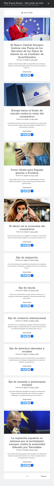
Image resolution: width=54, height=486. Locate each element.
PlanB (26, 60)
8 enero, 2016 (34, 450)
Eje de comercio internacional (27, 318)
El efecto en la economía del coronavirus (27, 210)
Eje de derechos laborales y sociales (27, 350)
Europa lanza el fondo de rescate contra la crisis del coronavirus (27, 94)
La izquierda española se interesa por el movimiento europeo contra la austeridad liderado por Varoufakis (27, 422)
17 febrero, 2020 (34, 260)
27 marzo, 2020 (33, 175)
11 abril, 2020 (34, 119)
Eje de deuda (27, 288)
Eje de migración (27, 257)
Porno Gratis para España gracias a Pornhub (27, 154)
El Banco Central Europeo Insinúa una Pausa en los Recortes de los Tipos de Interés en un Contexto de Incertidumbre (27, 29)
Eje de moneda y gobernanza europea (27, 383)
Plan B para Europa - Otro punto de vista (23, 3)
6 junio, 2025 (33, 60)
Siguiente (43, 476)
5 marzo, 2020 (33, 232)
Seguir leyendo (27, 71)
